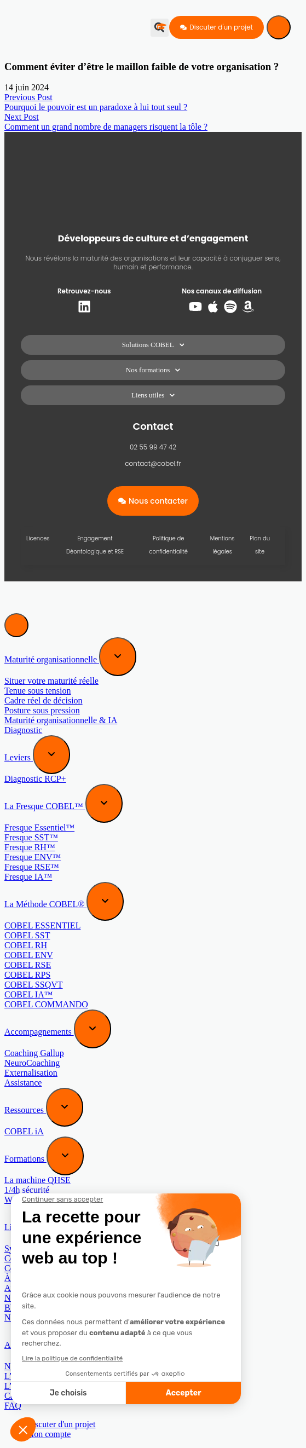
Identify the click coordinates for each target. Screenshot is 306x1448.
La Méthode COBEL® (45, 904)
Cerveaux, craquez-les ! (45, 1258)
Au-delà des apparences (46, 1288)
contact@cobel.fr (153, 463)
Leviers (18, 757)
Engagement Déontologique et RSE (95, 545)
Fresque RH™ (29, 847)
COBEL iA (24, 1131)
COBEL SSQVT (33, 984)
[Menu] (279, 27)
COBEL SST (27, 935)
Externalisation (30, 1072)
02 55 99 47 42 (153, 447)
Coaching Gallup (34, 1053)
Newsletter (23, 1317)
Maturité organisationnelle (51, 659)
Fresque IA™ (28, 876)
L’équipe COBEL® (38, 1386)
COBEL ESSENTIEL (42, 925)
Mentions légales (222, 545)
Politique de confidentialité (168, 545)
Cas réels (20, 1395)
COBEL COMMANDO (46, 1004)
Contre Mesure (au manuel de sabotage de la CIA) (92, 1268)
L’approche (24, 1376)
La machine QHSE (37, 1180)
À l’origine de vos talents (48, 1278)
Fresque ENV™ (32, 857)
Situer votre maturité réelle (51, 680)
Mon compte (48, 1434)
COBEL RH (25, 945)
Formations (25, 1158)
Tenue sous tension (37, 690)
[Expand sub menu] (117, 656)
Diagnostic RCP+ (35, 778)
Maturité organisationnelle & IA (60, 720)
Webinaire (22, 1199)
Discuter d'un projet (60, 1424)
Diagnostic (23, 730)
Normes (18, 1297)
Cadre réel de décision (43, 700)
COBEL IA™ (28, 994)
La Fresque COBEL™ (44, 806)
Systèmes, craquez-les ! (45, 1248)
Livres (16, 1227)
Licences (38, 538)
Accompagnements (39, 1031)
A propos (21, 1344)
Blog (12, 1307)
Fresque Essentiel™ (39, 827)
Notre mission (29, 1366)
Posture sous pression (42, 710)
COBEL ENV (28, 955)
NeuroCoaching (32, 1063)
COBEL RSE (27, 965)
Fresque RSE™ (31, 867)
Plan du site (260, 545)
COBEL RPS (27, 974)
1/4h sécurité (26, 1190)
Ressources (25, 1110)
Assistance (23, 1082)
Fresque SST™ (31, 837)
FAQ (12, 1405)
